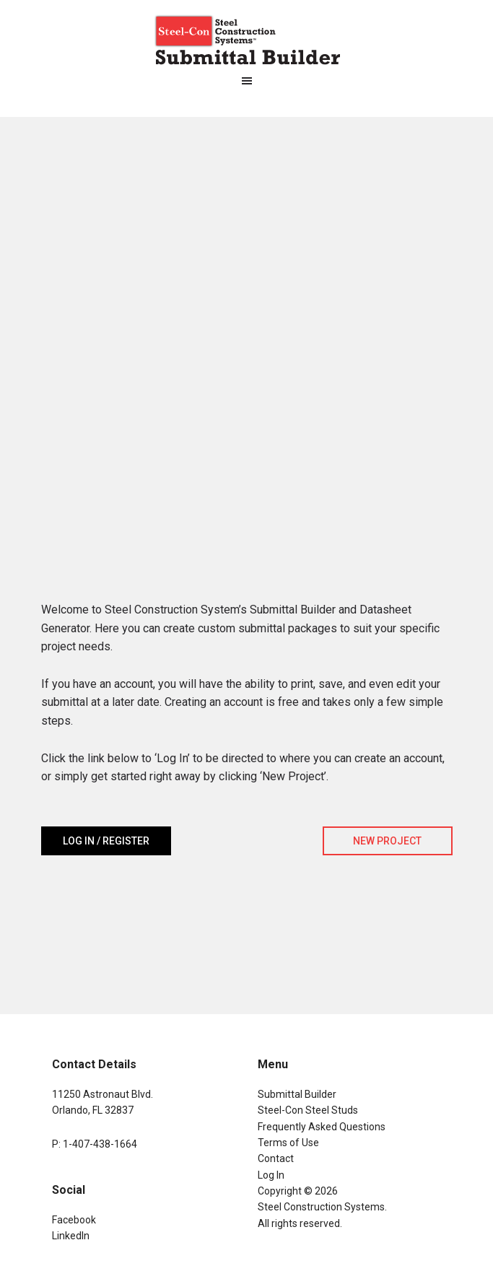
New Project (387, 841)
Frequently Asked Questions (321, 1126)
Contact (276, 1158)
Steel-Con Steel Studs (308, 1110)
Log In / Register (106, 841)
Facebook (74, 1220)
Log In (271, 1175)
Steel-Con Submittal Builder (247, 39)
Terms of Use (288, 1142)
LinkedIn (71, 1235)
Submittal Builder (297, 1094)
